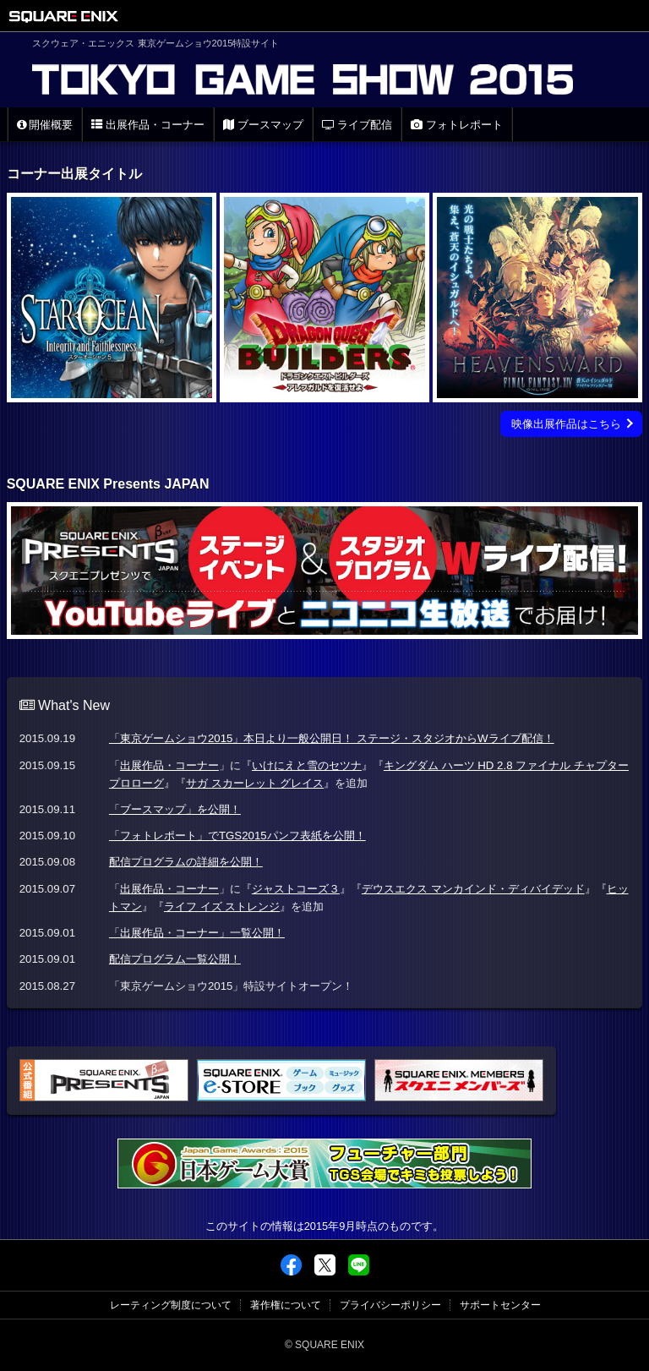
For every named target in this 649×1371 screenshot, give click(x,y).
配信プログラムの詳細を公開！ (186, 861)
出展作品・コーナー (148, 124)
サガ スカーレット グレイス (255, 783)
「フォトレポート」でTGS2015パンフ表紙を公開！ (237, 835)
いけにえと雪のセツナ (307, 765)
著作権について (285, 1305)
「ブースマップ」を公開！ (175, 809)
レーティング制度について (171, 1305)
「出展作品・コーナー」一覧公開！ (197, 932)
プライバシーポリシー (390, 1305)
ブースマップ (263, 124)
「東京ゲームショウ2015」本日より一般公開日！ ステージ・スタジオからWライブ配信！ (331, 738)
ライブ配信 (357, 124)
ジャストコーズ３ (296, 888)
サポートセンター (500, 1305)
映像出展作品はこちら (566, 424)
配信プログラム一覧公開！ (175, 959)
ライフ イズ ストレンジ (222, 906)
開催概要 (45, 124)
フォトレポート (457, 124)
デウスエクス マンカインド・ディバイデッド (473, 888)
